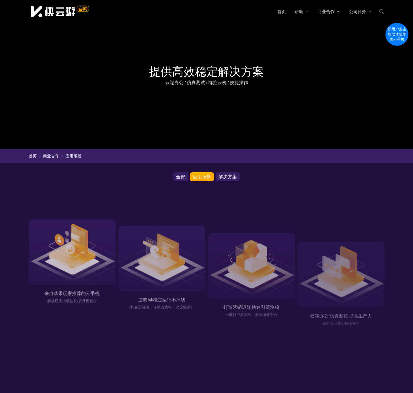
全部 (180, 176)
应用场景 (73, 155)
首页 (281, 11)
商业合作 (326, 11)
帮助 (299, 11)
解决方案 (228, 176)
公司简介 (357, 11)
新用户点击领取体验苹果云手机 (397, 34)
